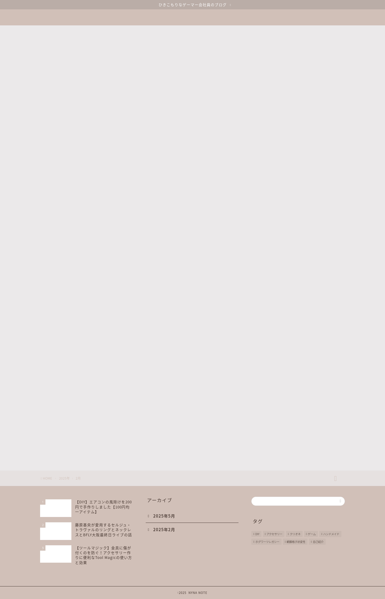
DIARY (273, 406)
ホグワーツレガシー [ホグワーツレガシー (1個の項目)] (267, 542)
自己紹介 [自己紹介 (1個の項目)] (318, 542)
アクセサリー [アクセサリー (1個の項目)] (274, 534)
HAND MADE (279, 447)
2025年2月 (164, 529)
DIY (270, 420)
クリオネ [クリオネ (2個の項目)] (295, 534)
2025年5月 (164, 516)
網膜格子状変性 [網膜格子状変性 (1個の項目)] (296, 542)
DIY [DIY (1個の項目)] (257, 534)
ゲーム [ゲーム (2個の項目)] (312, 534)
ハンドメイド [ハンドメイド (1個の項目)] (331, 534)
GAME (273, 433)
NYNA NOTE (192, 14)
